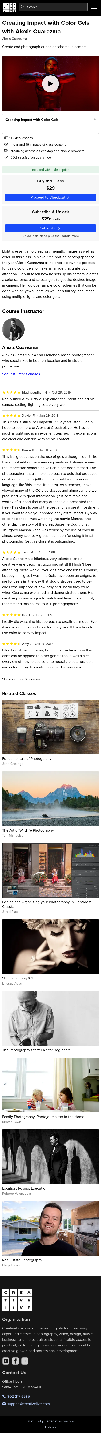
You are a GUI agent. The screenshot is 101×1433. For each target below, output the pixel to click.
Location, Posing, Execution (24, 1188)
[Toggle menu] (94, 7)
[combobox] (53, 7)
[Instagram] (25, 1361)
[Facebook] (15, 1361)
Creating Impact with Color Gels (31, 119)
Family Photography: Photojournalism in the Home (43, 1116)
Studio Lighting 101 (17, 978)
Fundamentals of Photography (26, 758)
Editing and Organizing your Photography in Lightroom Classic (46, 904)
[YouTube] (6, 1361)
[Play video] (50, 83)
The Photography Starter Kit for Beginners (36, 1049)
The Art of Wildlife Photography (28, 830)
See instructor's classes (21, 373)
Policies (50, 1427)
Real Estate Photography (22, 1259)
